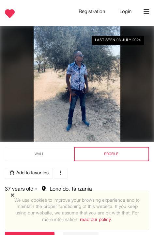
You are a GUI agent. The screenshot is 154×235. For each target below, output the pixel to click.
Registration (92, 11)
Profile (111, 154)
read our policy (95, 220)
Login (125, 11)
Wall (39, 154)
